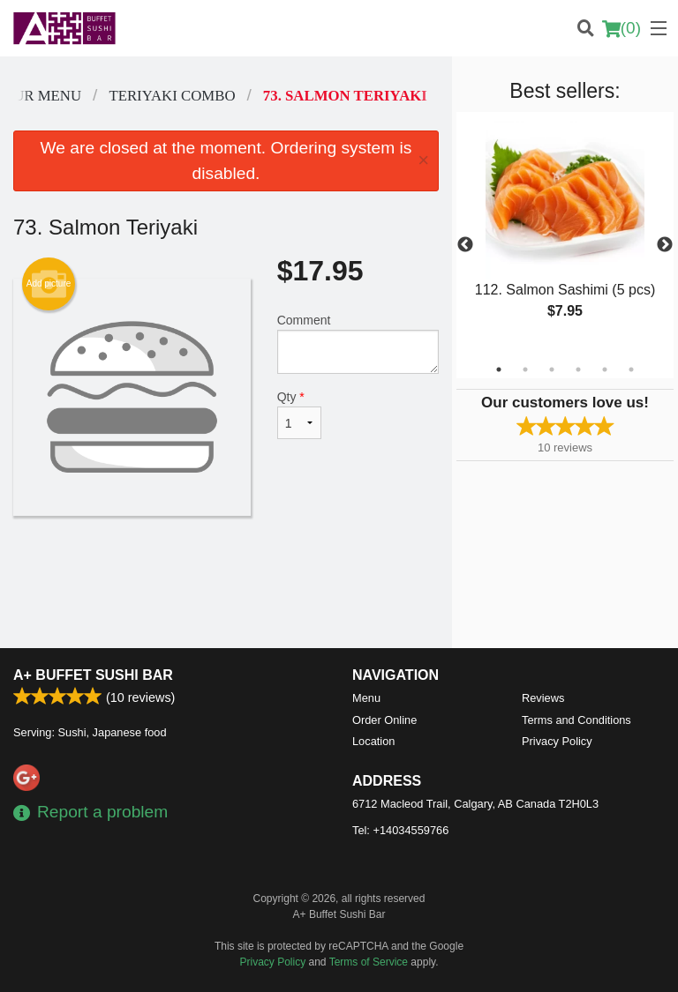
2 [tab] (525, 369)
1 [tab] (499, 369)
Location (373, 741)
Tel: (400, 830)
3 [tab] (552, 369)
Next (665, 245)
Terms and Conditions (576, 720)
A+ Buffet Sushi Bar (93, 675)
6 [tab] (631, 369)
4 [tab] (578, 369)
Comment (358, 343)
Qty (299, 414)
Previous (465, 245)
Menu (366, 698)
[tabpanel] (565, 234)
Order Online (384, 720)
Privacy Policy (557, 741)
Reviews (543, 698)
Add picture (49, 283)
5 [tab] (605, 369)
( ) (621, 28)
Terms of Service (368, 962)
